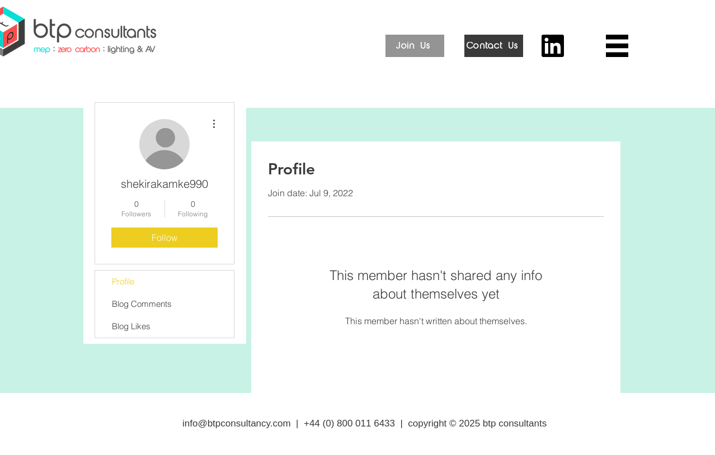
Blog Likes (131, 326)
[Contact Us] (493, 46)
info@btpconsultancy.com (236, 423)
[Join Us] (414, 46)
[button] (617, 46)
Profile (123, 281)
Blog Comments (142, 303)
